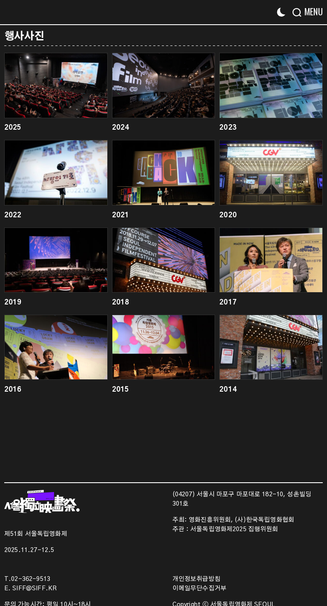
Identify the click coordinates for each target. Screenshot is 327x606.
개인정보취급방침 (196, 579)
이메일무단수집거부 (199, 589)
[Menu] (311, 11)
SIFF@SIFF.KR (34, 589)
